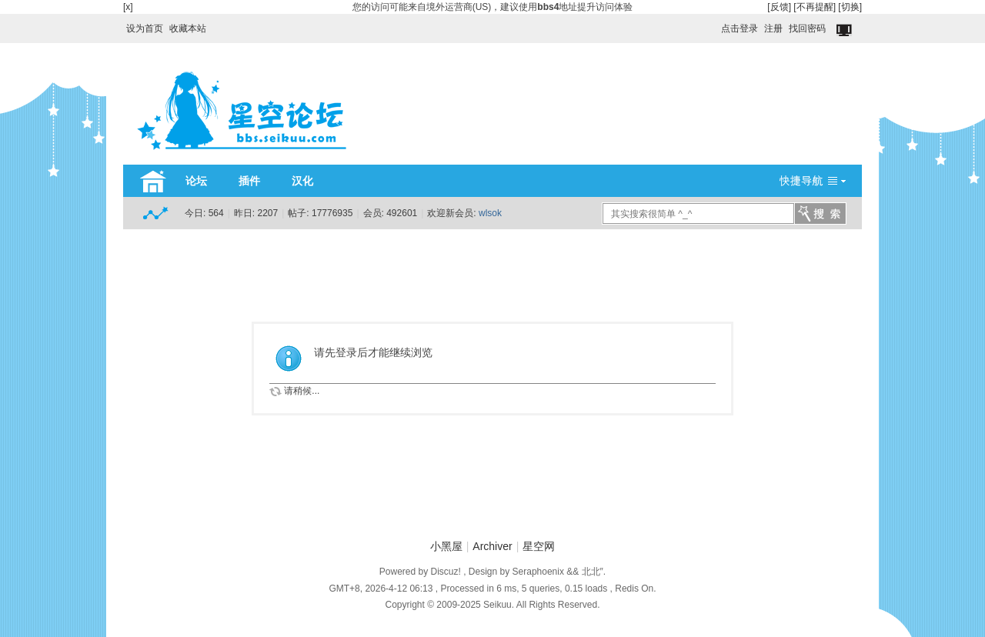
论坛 (196, 181)
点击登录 (739, 28)
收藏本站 (187, 28)
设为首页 (144, 28)
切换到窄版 (845, 31)
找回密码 (807, 28)
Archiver (492, 546)
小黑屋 (446, 546)
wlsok (490, 213)
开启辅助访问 (714, 25)
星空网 (539, 546)
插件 (249, 181)
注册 (773, 28)
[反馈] (779, 7)
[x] (128, 7)
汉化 (302, 181)
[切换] (850, 7)
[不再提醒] (814, 7)
